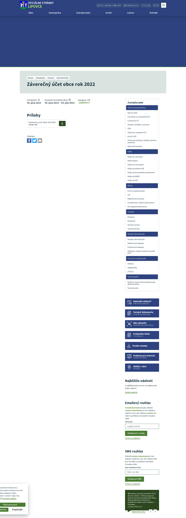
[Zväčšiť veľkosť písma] (149, 5)
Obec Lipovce (38, 495)
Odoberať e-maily (136, 382)
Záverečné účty (84, 52)
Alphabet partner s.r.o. (49, 492)
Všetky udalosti (131, 341)
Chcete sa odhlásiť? (132, 387)
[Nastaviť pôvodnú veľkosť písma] (145, 5)
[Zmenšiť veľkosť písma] (142, 5)
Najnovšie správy (138, 461)
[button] (150, 460)
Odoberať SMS (135, 428)
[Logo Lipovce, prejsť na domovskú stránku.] (36, 5)
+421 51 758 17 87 (159, 503)
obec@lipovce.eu (159, 506)
